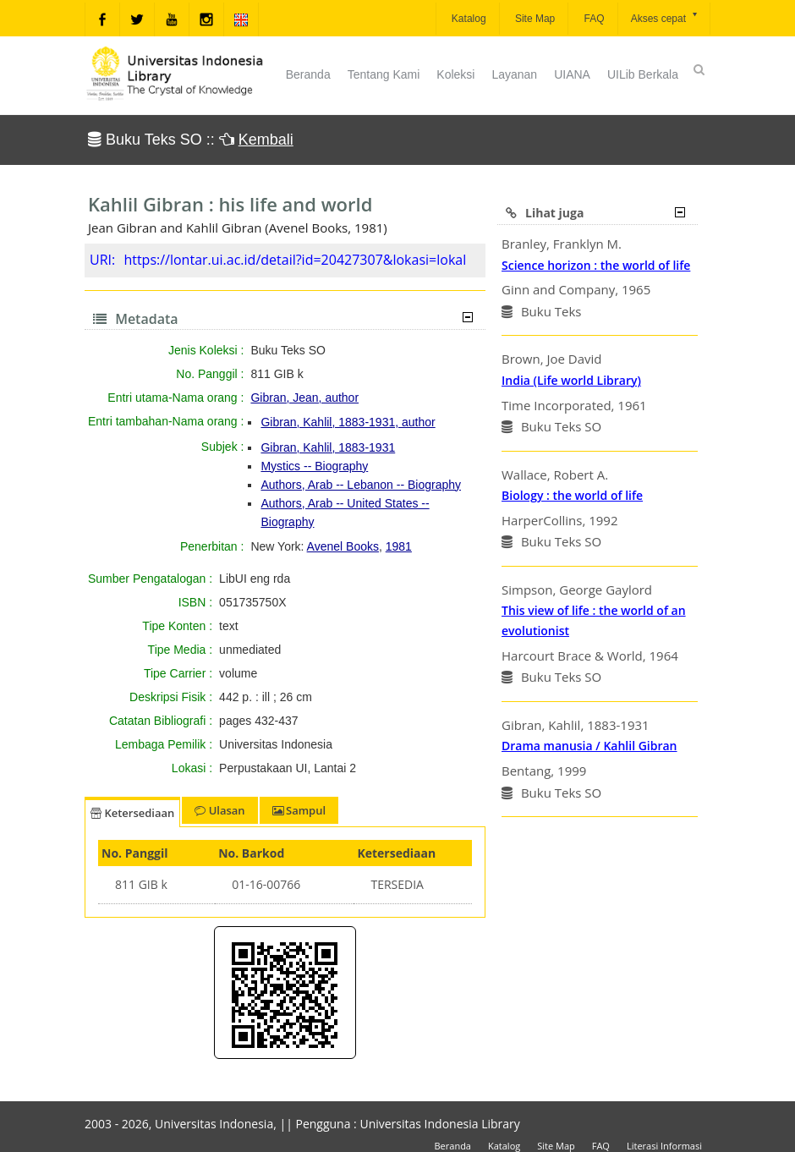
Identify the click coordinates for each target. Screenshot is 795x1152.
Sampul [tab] (299, 810)
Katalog (467, 19)
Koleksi (455, 74)
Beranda (308, 74)
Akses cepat (665, 17)
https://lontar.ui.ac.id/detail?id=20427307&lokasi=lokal (294, 259)
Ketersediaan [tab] (132, 812)
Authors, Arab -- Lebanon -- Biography (360, 484)
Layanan (514, 74)
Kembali (265, 139)
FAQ (592, 19)
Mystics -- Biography (314, 466)
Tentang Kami (384, 74)
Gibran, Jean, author (304, 397)
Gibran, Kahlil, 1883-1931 (327, 447)
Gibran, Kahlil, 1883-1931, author (347, 422)
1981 (399, 546)
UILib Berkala (642, 74)
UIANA (572, 74)
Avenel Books (343, 546)
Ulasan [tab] (219, 810)
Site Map (534, 19)
